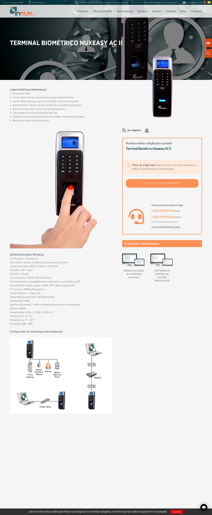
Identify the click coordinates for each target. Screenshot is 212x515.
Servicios (142, 11)
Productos (82, 11)
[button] (162, 183)
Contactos (196, 11)
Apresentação (36, 2)
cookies (54, 511)
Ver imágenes (131, 131)
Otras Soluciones (102, 11)
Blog (183, 11)
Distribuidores (125, 11)
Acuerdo (176, 512)
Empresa (171, 11)
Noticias (156, 11)
